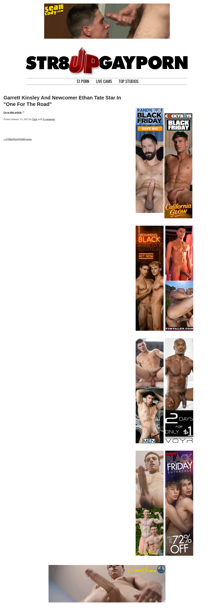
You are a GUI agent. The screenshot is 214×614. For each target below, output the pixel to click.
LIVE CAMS (104, 80)
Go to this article (13, 112)
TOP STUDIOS (128, 80)
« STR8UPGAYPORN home (17, 139)
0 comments (49, 119)
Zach (34, 119)
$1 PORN (83, 80)
